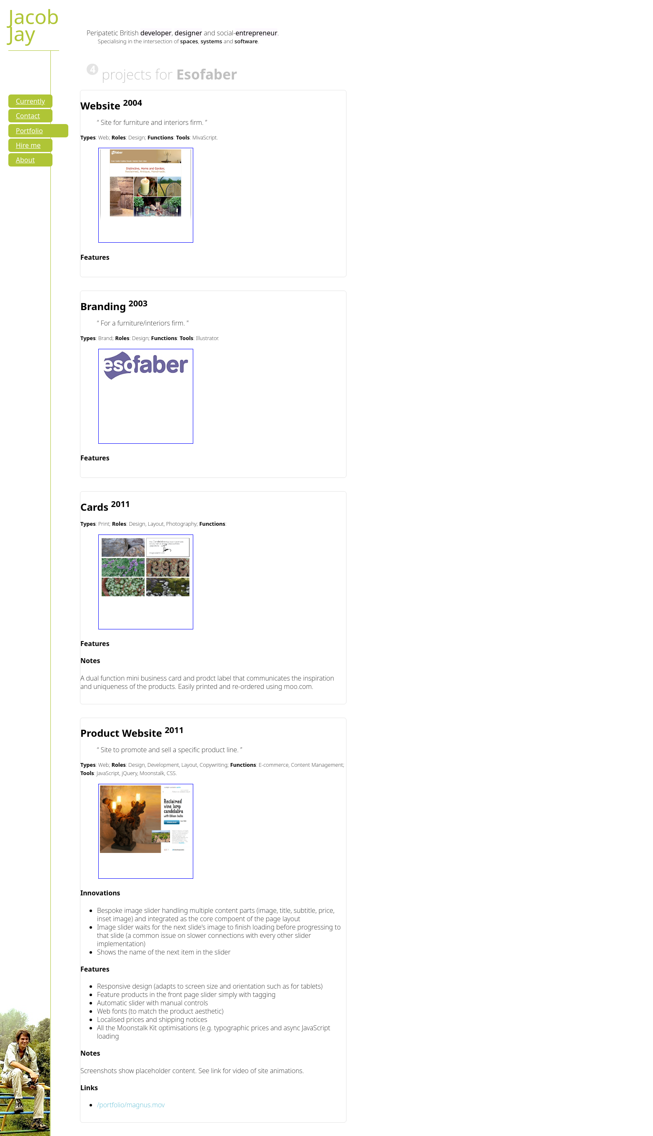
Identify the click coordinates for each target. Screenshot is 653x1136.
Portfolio (29, 130)
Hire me (28, 145)
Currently (30, 101)
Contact (28, 115)
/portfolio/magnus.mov (130, 1104)
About (25, 159)
